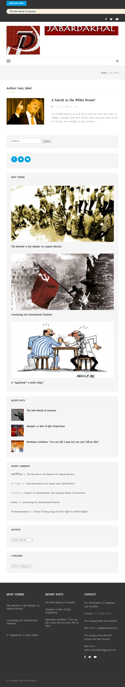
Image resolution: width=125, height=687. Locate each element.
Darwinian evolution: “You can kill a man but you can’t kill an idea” (63, 442)
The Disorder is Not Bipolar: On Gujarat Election (36, 246)
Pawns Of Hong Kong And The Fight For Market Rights (61, 511)
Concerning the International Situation (31, 314)
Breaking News (16, 3)
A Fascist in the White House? (73, 100)
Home (103, 72)
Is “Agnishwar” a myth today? (27, 382)
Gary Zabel (73, 107)
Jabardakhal (30, 680)
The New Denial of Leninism (23, 11)
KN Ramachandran (20, 511)
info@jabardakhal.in (107, 628)
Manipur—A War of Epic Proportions (46, 426)
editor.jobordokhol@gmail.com (100, 650)
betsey (14, 502)
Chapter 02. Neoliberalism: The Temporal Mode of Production (54, 493)
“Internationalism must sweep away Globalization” (50, 483)
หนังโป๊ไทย (16, 474)
